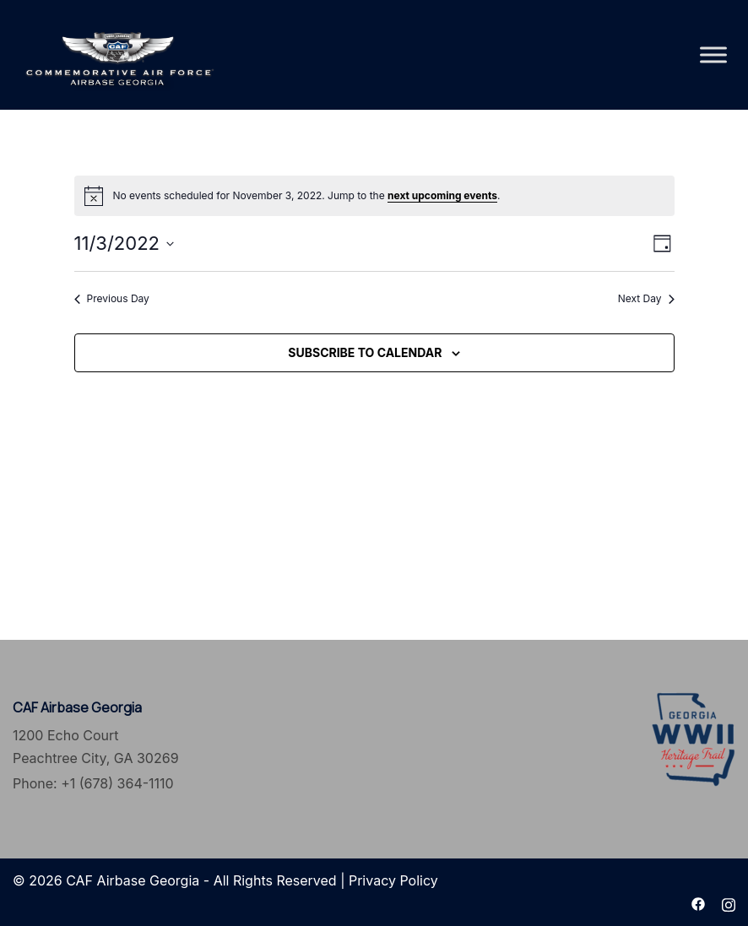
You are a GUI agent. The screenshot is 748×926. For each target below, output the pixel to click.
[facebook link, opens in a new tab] (698, 903)
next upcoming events (442, 195)
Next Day (646, 298)
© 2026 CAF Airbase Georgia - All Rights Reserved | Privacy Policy (225, 880)
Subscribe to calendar (365, 352)
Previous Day (111, 298)
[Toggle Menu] (713, 54)
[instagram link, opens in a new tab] (728, 903)
